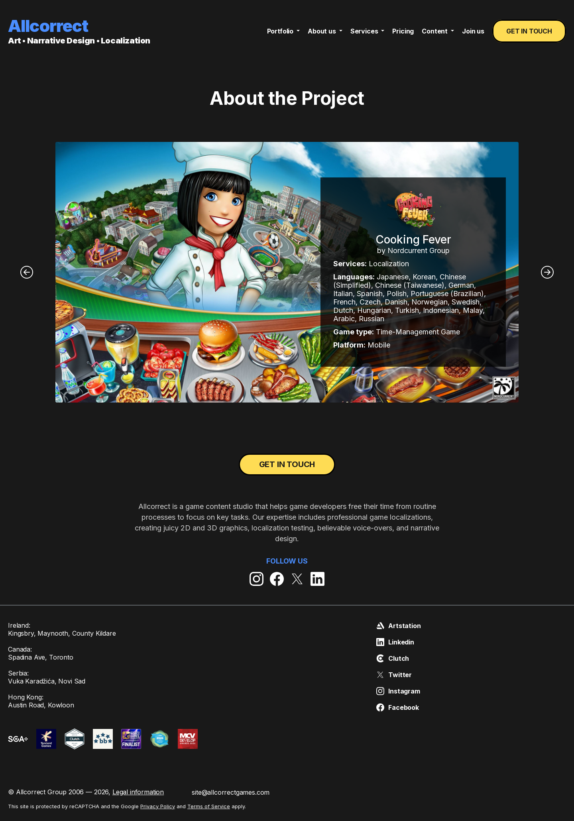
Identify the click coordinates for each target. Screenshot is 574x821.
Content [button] (435, 31)
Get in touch (529, 31)
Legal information (138, 792)
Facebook (397, 708)
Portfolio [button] (281, 31)
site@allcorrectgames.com (230, 793)
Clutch (392, 659)
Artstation (398, 626)
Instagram (398, 691)
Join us (473, 31)
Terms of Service (208, 806)
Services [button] (365, 31)
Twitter (394, 675)
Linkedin (395, 642)
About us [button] (323, 31)
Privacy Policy (157, 806)
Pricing (403, 31)
